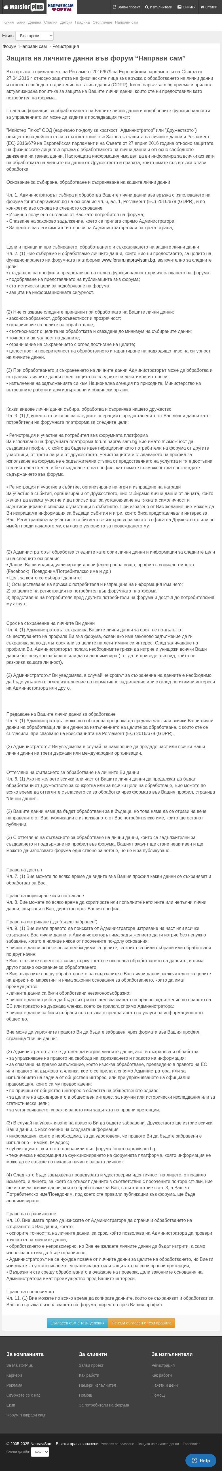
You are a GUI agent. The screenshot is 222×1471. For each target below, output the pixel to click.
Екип (11, 1405)
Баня (20, 22)
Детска (66, 22)
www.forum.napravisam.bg (128, 260)
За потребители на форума (104, 1405)
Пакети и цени (165, 1385)
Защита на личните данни (158, 1444)
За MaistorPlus (20, 1365)
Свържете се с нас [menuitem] (24, 1395)
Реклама (14, 1385)
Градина (82, 22)
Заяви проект (126, 7)
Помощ (85, 1395)
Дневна (34, 22)
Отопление (102, 22)
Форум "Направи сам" (26, 1415)
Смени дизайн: (18, 1452)
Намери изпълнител (97, 1385)
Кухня (9, 22)
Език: (8, 35)
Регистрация (163, 1365)
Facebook (190, 1444)
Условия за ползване (117, 1444)
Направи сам (126, 22)
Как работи (89, 1375)
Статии (209, 7)
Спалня (51, 22)
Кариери (14, 1375)
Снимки (186, 7)
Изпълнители (158, 7)
